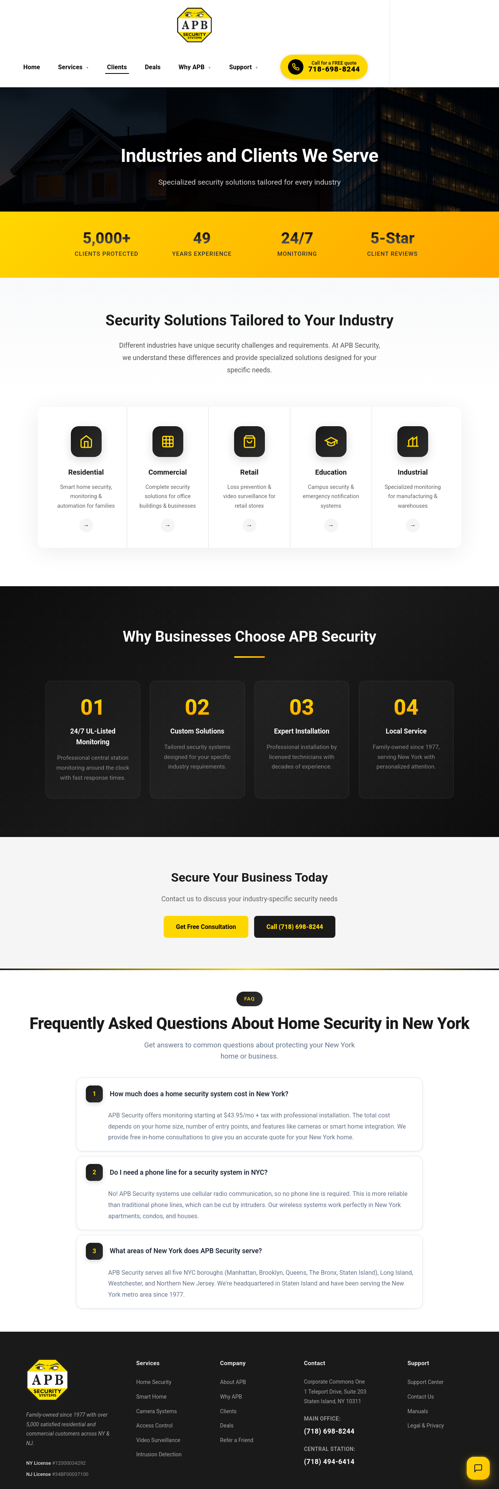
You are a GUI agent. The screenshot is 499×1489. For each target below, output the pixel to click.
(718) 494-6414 (329, 1425)
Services (158, 24)
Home (120, 24)
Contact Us (420, 1360)
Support (312, 24)
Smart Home (151, 1360)
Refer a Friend (236, 1403)
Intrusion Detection (159, 1417)
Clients (198, 24)
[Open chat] (477, 1467)
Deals (229, 24)
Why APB (267, 24)
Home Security (153, 1345)
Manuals (417, 1374)
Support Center (425, 1345)
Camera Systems (156, 1374)
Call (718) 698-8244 (294, 890)
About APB (233, 1345)
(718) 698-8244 (329, 1394)
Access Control (154, 1389)
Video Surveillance (158, 1403)
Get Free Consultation (206, 890)
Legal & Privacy (425, 1389)
